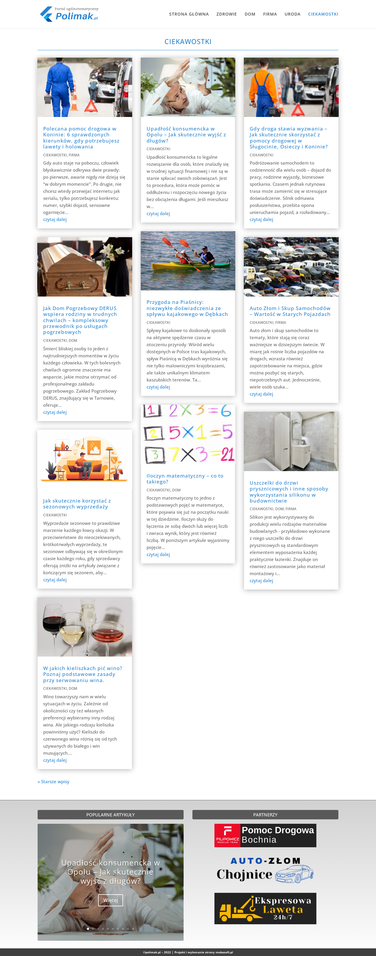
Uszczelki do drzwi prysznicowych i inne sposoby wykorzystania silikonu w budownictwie (289, 491)
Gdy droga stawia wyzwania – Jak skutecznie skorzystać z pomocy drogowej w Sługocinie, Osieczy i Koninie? (289, 137)
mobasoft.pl (224, 952)
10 (133, 929)
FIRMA (270, 14)
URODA (293, 14)
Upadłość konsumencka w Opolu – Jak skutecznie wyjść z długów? (186, 134)
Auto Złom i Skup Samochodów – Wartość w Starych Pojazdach (290, 311)
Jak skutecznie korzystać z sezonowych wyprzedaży (77, 503)
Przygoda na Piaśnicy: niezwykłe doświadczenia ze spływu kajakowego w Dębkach (187, 308)
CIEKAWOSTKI (323, 14)
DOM (250, 14)
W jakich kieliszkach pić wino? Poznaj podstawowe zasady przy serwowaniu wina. (82, 674)
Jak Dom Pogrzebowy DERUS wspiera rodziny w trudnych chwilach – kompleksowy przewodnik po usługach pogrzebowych (80, 320)
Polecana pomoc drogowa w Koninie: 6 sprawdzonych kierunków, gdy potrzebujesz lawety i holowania (81, 137)
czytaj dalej (55, 219)
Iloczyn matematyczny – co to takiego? (185, 478)
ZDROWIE (226, 14)
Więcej (110, 901)
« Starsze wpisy (53, 781)
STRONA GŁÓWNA (189, 14)
